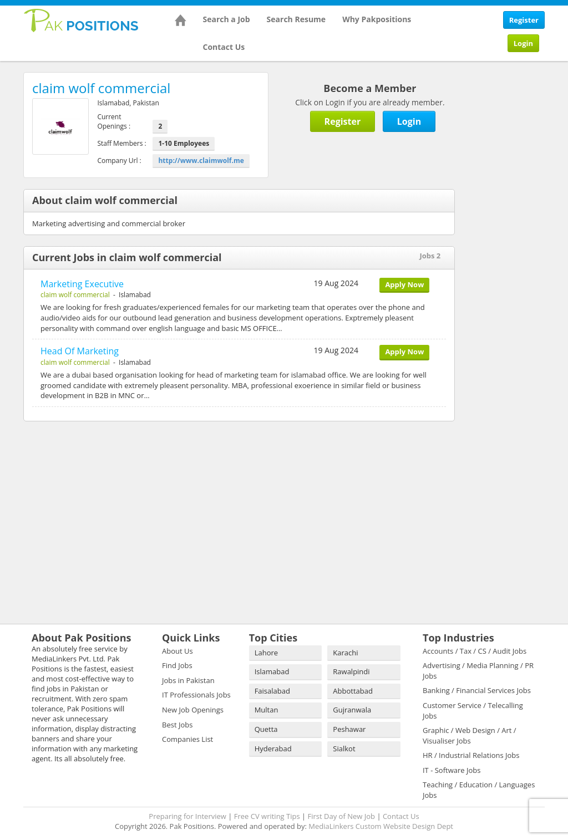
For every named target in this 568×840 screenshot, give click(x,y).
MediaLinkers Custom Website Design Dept (380, 826)
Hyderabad (273, 749)
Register (524, 20)
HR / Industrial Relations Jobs (471, 755)
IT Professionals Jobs (196, 695)
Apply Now (404, 284)
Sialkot (344, 749)
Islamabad (272, 671)
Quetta (266, 729)
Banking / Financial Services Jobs (477, 690)
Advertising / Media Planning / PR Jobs (478, 670)
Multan (266, 710)
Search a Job (226, 19)
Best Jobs (177, 725)
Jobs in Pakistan (188, 680)
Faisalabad (272, 691)
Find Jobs (177, 665)
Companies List (187, 739)
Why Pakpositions (376, 19)
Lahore (266, 653)
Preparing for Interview (187, 816)
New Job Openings (193, 710)
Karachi (345, 653)
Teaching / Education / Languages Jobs (479, 790)
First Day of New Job (341, 816)
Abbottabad (353, 691)
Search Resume (296, 19)
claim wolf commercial (75, 294)
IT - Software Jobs (451, 770)
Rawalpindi (351, 671)
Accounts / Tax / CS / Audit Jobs (474, 651)
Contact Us (224, 47)
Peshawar (349, 729)
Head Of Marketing (79, 351)
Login (523, 43)
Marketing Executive (82, 284)
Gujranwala (352, 710)
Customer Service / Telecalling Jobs (473, 710)
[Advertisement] (519, 238)
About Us (177, 651)
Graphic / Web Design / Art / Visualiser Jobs (469, 735)
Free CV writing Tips (267, 816)
